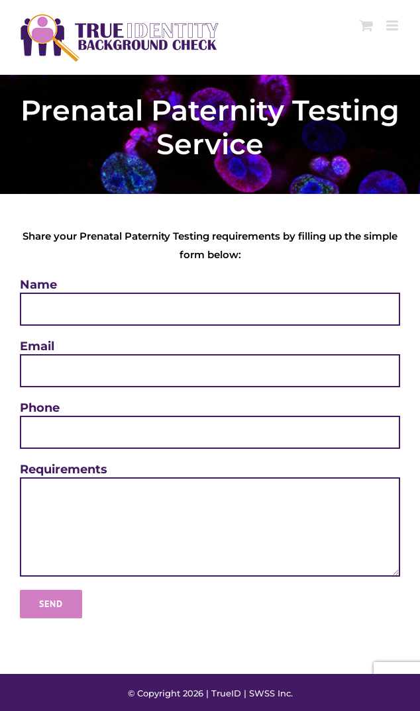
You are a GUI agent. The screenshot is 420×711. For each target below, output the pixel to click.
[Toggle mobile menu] (393, 25)
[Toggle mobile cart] (366, 25)
